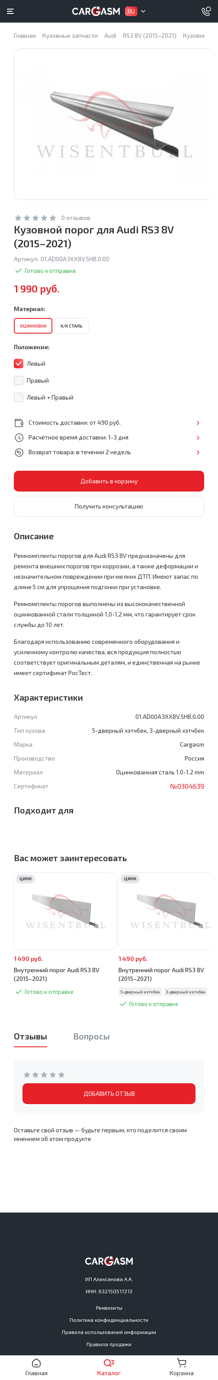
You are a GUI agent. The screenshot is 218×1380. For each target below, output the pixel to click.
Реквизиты (109, 1308)
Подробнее (198, 423)
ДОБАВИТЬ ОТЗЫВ (109, 1093)
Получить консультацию (109, 506)
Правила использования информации (109, 1332)
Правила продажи (109, 1344)
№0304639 (187, 786)
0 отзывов (75, 217)
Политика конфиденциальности (109, 1320)
